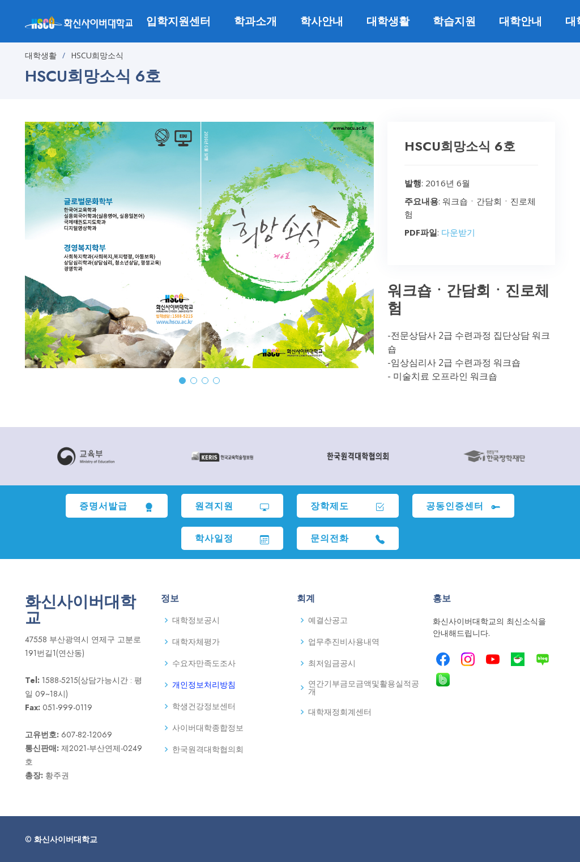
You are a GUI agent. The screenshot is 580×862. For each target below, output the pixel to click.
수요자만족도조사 (204, 663)
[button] (182, 380)
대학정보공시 (196, 620)
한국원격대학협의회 (208, 749)
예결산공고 (328, 620)
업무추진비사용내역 (343, 642)
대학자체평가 (196, 642)
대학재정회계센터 (340, 712)
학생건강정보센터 (204, 706)
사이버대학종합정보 (208, 728)
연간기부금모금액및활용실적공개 (363, 687)
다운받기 (458, 232)
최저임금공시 (332, 663)
